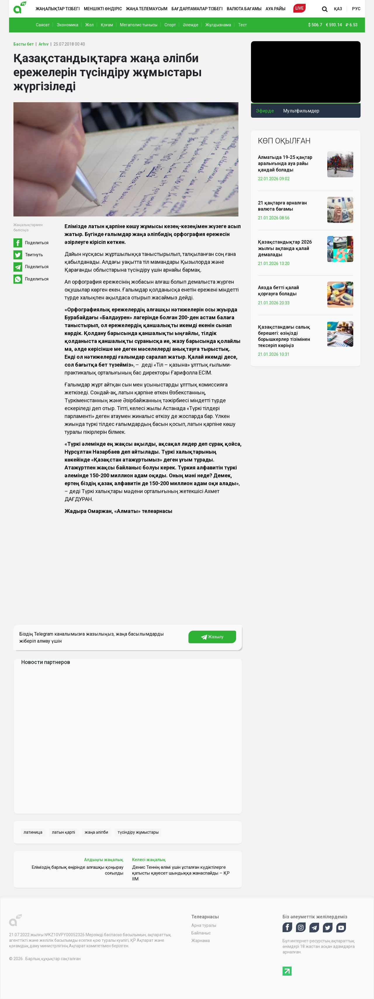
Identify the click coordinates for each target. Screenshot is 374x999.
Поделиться (37, 242)
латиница (33, 832)
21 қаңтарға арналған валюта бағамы (282, 206)
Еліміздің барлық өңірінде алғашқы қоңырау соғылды (77, 870)
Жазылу (212, 637)
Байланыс (201, 933)
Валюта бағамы (244, 8)
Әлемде (190, 24)
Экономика (67, 24)
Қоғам (107, 24)
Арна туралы (203, 925)
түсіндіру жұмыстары (138, 832)
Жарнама (200, 940)
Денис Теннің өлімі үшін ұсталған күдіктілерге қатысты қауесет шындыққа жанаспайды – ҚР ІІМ (181, 873)
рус (356, 8)
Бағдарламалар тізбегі (197, 8)
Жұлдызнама (218, 24)
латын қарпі (63, 832)
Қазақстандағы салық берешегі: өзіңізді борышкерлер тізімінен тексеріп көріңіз (284, 336)
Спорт (170, 24)
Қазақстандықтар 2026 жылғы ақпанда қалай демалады (285, 248)
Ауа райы (275, 8)
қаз (338, 8)
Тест (242, 24)
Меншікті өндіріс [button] (103, 8)
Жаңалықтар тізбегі (58, 8)
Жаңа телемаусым (146, 8)
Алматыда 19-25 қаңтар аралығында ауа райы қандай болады (285, 163)
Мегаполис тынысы (138, 24)
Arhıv (44, 44)
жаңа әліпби (96, 832)
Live (299, 8)
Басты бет (23, 44)
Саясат (43, 24)
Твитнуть (34, 254)
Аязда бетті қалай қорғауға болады (278, 290)
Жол (89, 24)
